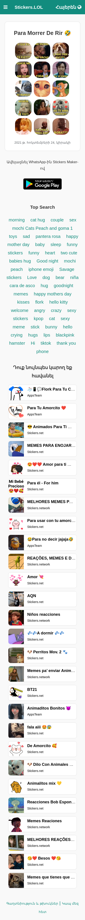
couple (57, 219)
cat (52, 318)
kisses (23, 302)
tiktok (46, 343)
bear (60, 277)
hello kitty (58, 302)
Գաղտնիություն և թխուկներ (32, 903)
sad (26, 236)
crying (17, 335)
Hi (33, 343)
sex (73, 219)
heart (50, 252)
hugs (33, 335)
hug (44, 285)
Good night (47, 261)
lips (46, 335)
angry (39, 310)
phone (42, 351)
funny (33, 252)
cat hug (37, 219)
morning (17, 219)
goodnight (63, 285)
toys (13, 236)
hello (67, 326)
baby (40, 244)
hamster (17, 343)
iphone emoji (41, 269)
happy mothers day (52, 294)
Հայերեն (68, 7)
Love (32, 277)
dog (46, 277)
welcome (19, 310)
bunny (51, 326)
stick (35, 326)
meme (19, 326)
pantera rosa (48, 236)
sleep (55, 244)
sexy (65, 318)
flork (39, 302)
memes (21, 294)
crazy (56, 310)
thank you (66, 343)
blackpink (65, 335)
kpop (38, 318)
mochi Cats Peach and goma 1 (42, 228)
